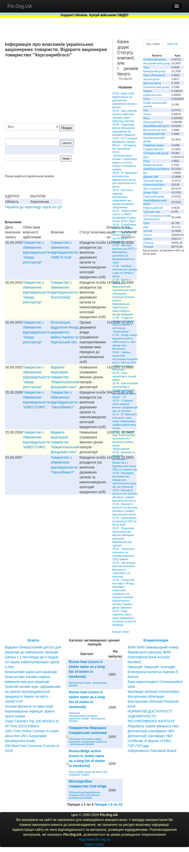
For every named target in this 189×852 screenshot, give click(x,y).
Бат (145, 172)
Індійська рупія (152, 94)
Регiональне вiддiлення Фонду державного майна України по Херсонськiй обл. (65, 332)
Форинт (147, 90)
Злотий (147, 230)
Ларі (145, 227)
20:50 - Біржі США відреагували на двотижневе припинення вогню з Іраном (124, 100)
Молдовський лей (154, 133)
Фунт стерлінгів (152, 188)
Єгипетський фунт (154, 184)
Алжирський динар (154, 59)
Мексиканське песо (155, 129)
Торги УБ (172, 43)
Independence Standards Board (152, 751)
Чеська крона (151, 79)
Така (146, 67)
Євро (146, 223)
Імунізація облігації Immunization (153, 692)
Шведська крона (153, 164)
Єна (145, 110)
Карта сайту (94, 844)
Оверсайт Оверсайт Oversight (151, 667)
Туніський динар (153, 180)
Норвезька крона (153, 145)
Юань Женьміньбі (154, 75)
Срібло (147, 238)
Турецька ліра (151, 211)
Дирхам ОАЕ (151, 176)
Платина (148, 242)
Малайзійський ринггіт (156, 125)
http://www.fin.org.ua (94, 839)
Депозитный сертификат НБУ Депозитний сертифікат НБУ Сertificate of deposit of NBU (151, 736)
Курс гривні (153, 43)
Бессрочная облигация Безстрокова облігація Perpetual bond (153, 701)
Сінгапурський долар (156, 153)
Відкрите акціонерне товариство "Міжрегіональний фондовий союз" (65, 377)
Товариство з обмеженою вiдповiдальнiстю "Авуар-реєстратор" (36, 252)
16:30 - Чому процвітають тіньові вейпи (124, 376)
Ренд (146, 160)
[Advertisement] (70, 91)
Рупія (146, 98)
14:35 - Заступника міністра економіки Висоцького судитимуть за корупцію (123, 569)
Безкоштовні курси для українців (31, 672)
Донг (146, 157)
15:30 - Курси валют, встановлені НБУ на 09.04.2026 (124, 521)
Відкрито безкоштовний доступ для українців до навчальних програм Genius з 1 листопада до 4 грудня (33, 652)
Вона (146, 118)
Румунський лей (153, 207)
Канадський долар (154, 71)
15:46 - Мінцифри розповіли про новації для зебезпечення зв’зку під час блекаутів (124, 479)
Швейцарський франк (156, 168)
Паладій (148, 246)
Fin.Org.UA (19, 6)
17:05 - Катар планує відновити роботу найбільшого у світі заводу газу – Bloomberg (124, 341)
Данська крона (152, 83)
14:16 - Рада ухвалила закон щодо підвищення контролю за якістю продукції (124, 617)
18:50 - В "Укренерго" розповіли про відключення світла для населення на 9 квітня (125, 179)
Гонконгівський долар (156, 87)
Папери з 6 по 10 (108, 804)
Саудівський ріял (153, 149)
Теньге (147, 114)
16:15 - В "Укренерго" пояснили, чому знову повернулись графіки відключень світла (125, 421)
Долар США (150, 192)
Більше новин (120, 631)
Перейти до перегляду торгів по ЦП (33, 207)
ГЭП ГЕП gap (138, 746)
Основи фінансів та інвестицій (29, 706)
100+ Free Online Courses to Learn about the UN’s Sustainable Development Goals (32, 736)
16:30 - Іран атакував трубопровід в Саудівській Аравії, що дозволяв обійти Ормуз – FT (125, 390)
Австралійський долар (156, 63)
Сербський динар (153, 196)
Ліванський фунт (153, 122)
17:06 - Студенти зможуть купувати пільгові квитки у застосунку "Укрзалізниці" (123, 324)
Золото (147, 234)
